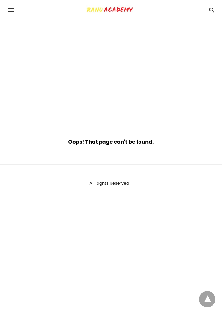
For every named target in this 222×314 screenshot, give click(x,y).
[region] (111, 76)
